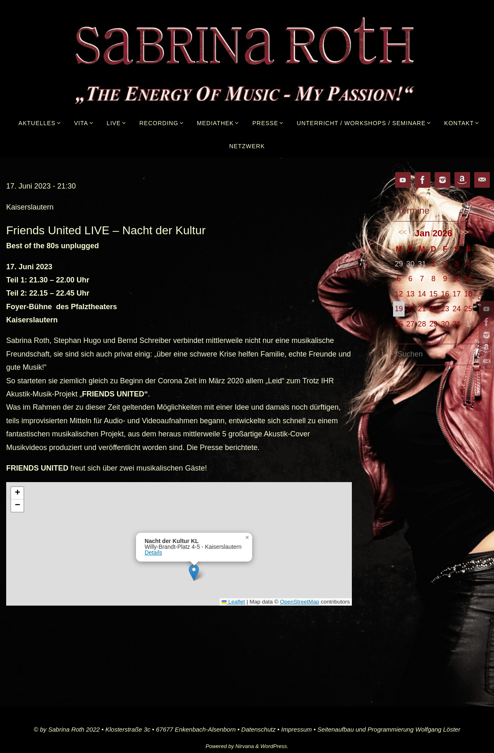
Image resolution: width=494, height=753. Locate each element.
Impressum (296, 729)
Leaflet (233, 602)
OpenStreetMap (299, 602)
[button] (194, 572)
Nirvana (244, 746)
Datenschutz (258, 729)
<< (402, 232)
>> (464, 232)
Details (153, 552)
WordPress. (274, 746)
